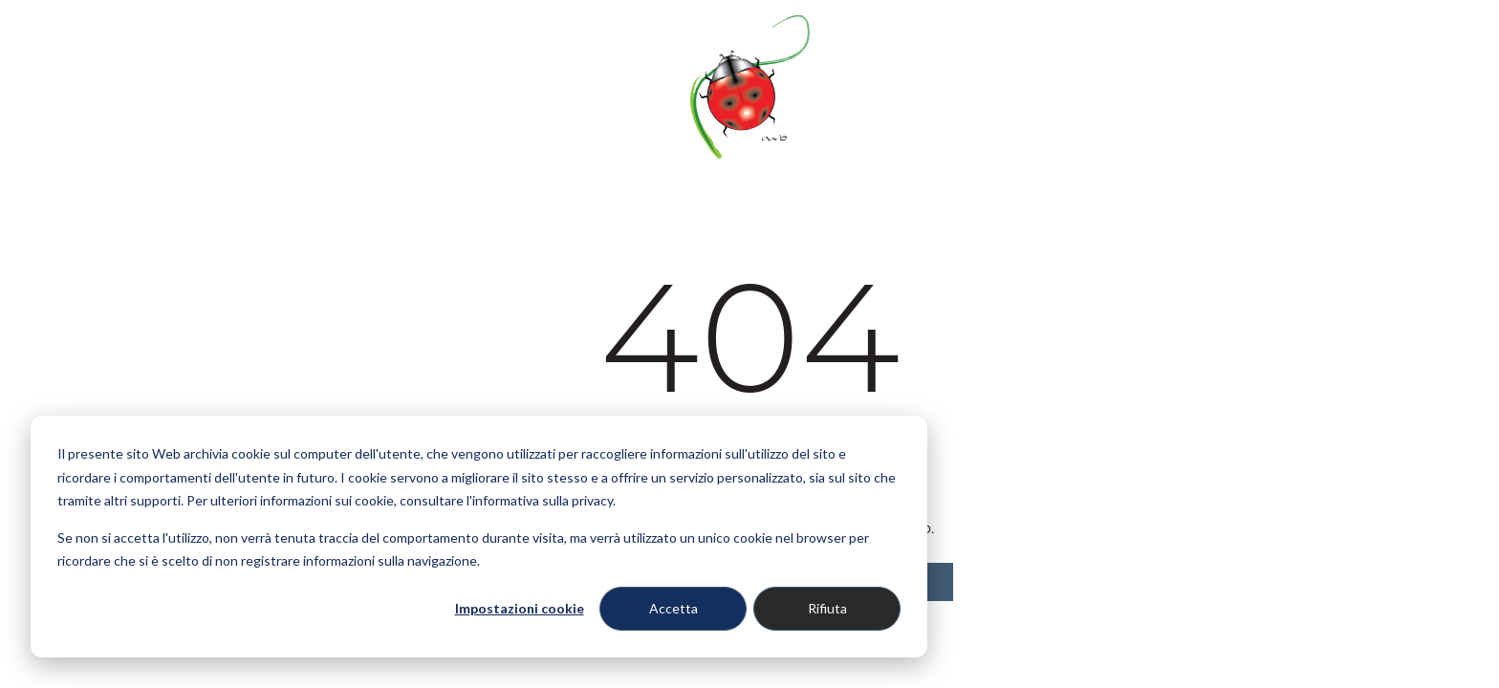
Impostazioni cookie (519, 608)
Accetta (673, 608)
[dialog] (479, 536)
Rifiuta (827, 608)
